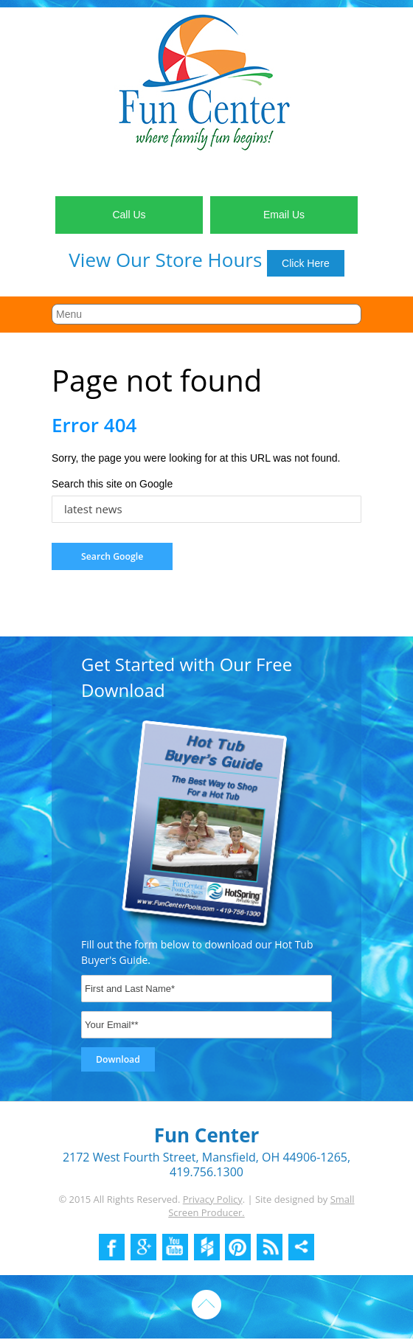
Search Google (112, 556)
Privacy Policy (213, 1199)
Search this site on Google (112, 484)
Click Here (306, 263)
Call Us (128, 215)
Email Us (284, 215)
